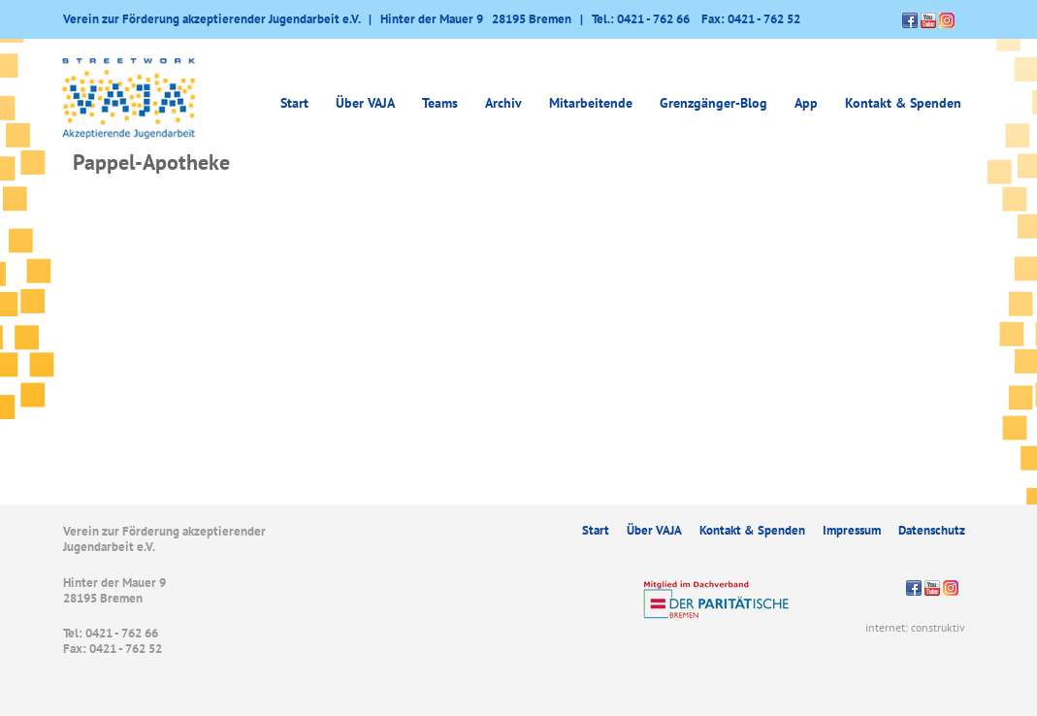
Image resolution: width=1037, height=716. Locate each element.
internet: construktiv (915, 627)
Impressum (852, 530)
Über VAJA (365, 103)
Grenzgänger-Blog (713, 103)
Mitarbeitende (590, 103)
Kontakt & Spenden (903, 103)
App (806, 103)
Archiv (503, 103)
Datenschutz (931, 530)
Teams (440, 103)
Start (294, 103)
